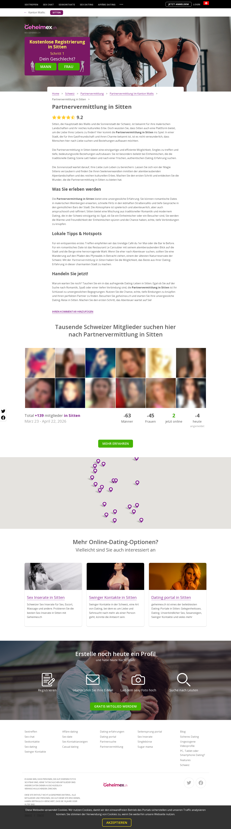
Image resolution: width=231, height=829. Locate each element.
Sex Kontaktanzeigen (75, 741)
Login (196, 4)
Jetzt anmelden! (178, 4)
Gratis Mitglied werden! (115, 706)
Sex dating (86, 4)
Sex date (67, 736)
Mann (45, 66)
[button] (100, 487)
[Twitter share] (3, 411)
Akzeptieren (116, 822)
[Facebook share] (3, 417)
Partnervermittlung (111, 746)
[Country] (206, 3)
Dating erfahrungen (112, 731)
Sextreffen (31, 4)
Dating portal (108, 736)
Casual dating (70, 746)
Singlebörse (145, 741)
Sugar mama (145, 746)
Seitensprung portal (150, 731)
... (121, 4)
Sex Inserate (145, 736)
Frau (68, 66)
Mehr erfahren (115, 443)
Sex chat (48, 4)
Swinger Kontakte (35, 751)
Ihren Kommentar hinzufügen (72, 311)
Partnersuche (108, 741)
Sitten (57, 12)
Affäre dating (106, 4)
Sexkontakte (67, 4)
